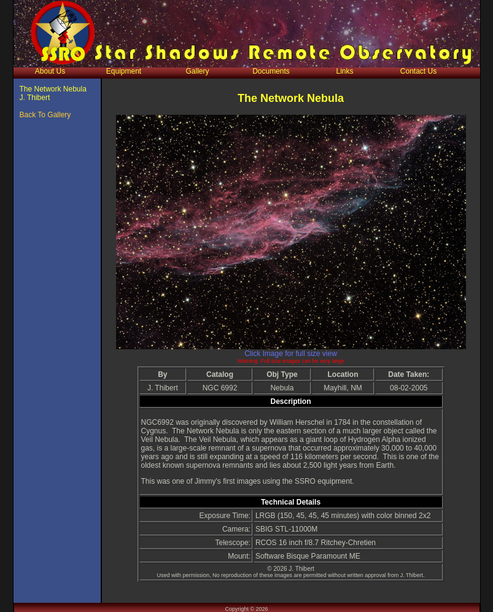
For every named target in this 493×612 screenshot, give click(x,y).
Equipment (123, 71)
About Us (50, 71)
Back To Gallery (45, 114)
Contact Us (418, 71)
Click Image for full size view (290, 353)
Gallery (197, 71)
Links (344, 71)
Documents (271, 71)
